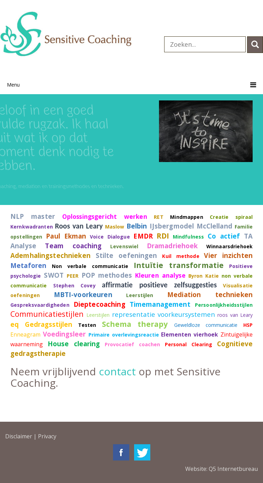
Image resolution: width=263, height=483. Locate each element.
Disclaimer (18, 436)
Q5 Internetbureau (233, 469)
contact (117, 371)
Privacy (47, 436)
